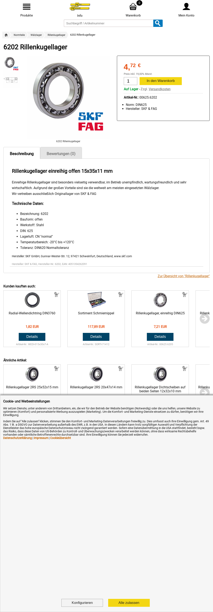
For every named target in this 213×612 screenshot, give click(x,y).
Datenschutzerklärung (17, 438)
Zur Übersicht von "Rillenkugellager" (184, 276)
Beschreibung (22, 153)
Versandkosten (160, 89)
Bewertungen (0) (61, 153)
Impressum (41, 438)
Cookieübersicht (60, 438)
